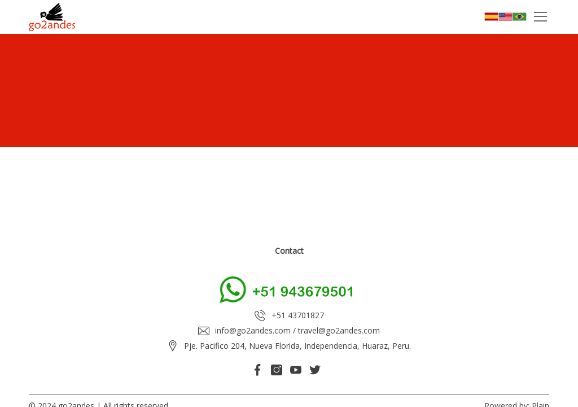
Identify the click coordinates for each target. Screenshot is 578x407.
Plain (540, 387)
